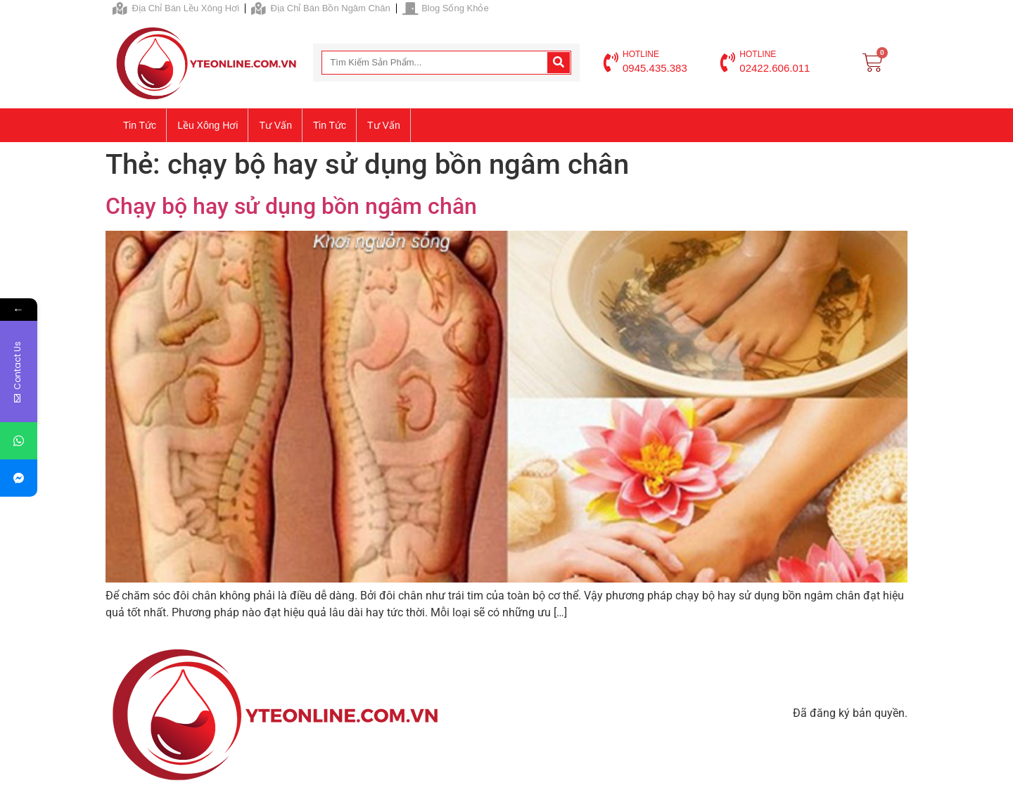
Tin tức (139, 125)
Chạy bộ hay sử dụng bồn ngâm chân (291, 206)
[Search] (559, 62)
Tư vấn (275, 125)
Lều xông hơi (207, 125)
